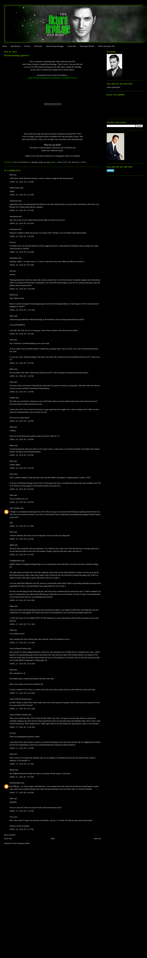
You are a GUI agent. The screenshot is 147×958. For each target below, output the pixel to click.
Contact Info (71, 46)
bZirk (11, 340)
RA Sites (27, 46)
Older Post (97, 839)
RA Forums (38, 46)
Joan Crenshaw (15, 508)
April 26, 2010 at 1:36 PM (22, 392)
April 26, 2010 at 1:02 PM (22, 334)
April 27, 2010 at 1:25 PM (22, 748)
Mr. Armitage (74, 162)
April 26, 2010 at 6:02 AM (22, 223)
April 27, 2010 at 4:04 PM (22, 793)
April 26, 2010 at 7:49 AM (22, 236)
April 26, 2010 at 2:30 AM (22, 182)
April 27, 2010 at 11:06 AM (22, 727)
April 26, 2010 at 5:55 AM (22, 210)
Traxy (12, 817)
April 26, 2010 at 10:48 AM (22, 289)
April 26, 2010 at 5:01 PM (22, 555)
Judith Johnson (15, 188)
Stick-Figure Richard (87, 46)
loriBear (12, 398)
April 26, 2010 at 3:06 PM (22, 502)
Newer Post (8, 839)
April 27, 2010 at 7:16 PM (22, 811)
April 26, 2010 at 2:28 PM (22, 455)
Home (4, 46)
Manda (12, 770)
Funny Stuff (62, 162)
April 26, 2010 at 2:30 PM (22, 468)
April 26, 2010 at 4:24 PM (22, 539)
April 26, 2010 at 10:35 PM (22, 600)
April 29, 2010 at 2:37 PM (22, 829)
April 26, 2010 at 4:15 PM (22, 526)
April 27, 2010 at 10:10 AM (22, 664)
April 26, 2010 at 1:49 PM (22, 439)
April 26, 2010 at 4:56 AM (22, 195)
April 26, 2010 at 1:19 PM (22, 376)
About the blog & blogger (55, 46)
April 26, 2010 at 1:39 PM (22, 421)
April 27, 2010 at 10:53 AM (22, 709)
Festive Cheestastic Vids (106, 46)
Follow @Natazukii (113, 87)
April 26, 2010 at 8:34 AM (22, 252)
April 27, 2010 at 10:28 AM (22, 693)
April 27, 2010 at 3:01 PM (22, 777)
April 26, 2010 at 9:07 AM (22, 265)
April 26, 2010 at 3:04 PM (22, 489)
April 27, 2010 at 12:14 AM (22, 643)
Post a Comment (9, 835)
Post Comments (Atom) (21, 843)
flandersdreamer (15, 783)
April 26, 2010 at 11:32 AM (22, 310)
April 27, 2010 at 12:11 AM (22, 624)
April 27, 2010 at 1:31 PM (22, 764)
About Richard (16, 46)
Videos (83, 162)
